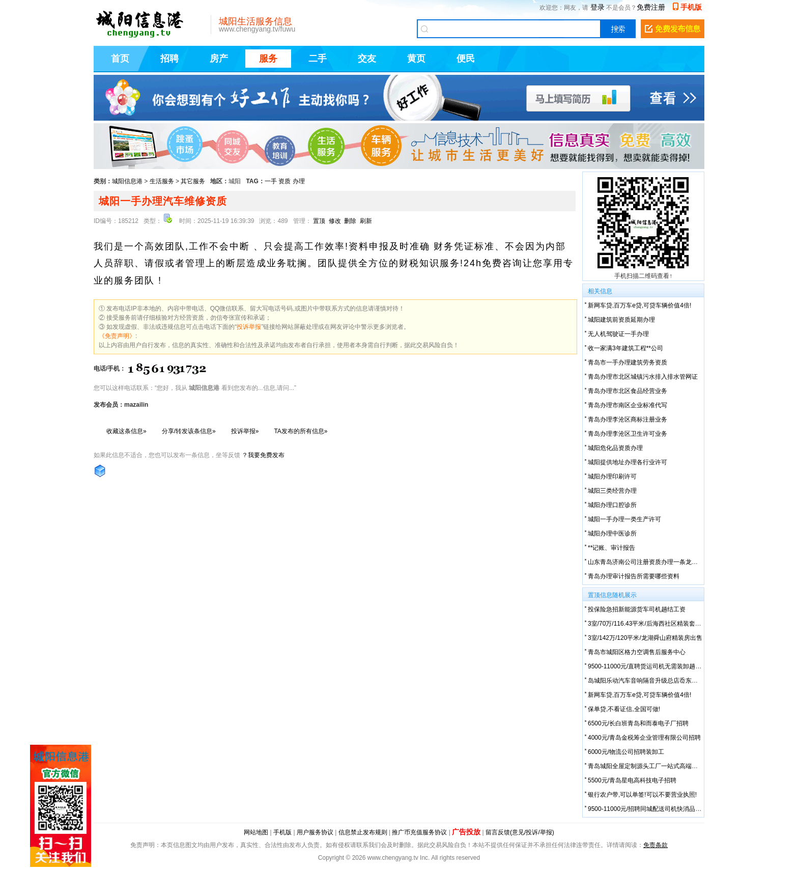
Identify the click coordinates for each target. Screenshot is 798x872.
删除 (350, 220)
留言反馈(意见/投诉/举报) (520, 832)
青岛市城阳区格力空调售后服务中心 (637, 652)
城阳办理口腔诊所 (612, 505)
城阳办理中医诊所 (612, 533)
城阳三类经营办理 (612, 490)
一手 (271, 181)
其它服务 (193, 181)
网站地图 (256, 832)
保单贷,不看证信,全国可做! (624, 709)
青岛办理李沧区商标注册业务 (627, 419)
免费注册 (651, 7)
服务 (268, 58)
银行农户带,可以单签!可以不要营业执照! (642, 794)
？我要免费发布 (263, 455)
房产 (219, 58)
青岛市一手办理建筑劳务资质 (627, 362)
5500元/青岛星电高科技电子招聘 (632, 780)
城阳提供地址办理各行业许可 (627, 462)
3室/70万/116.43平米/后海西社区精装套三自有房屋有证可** (668, 623)
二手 (317, 58)
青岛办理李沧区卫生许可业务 (627, 433)
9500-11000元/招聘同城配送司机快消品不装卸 (651, 808)
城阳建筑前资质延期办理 (621, 319)
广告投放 (466, 832)
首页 (120, 58)
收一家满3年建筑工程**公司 (625, 348)
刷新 (366, 220)
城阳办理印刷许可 (612, 476)
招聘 (169, 58)
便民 (466, 58)
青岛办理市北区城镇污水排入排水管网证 (643, 376)
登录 (597, 7)
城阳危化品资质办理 (615, 448)
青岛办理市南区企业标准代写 (627, 405)
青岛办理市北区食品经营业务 (627, 391)
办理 (299, 181)
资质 (284, 181)
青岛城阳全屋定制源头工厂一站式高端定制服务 (652, 766)
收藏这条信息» (126, 431)
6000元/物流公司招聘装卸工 (626, 751)
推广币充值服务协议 (419, 832)
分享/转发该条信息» (189, 431)
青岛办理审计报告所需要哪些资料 (633, 576)
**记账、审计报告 (611, 547)
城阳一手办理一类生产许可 (624, 519)
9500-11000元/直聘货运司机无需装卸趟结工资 (651, 666)
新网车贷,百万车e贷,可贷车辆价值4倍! (639, 305)
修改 (335, 220)
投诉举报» (245, 431)
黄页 (416, 58)
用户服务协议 (315, 832)
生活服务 (162, 181)
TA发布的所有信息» (300, 431)
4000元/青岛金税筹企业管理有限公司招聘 (644, 737)
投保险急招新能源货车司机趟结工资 (637, 609)
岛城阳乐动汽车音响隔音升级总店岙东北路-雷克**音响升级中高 (673, 680)
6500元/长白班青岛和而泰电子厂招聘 (638, 723)
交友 (367, 58)
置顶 (319, 220)
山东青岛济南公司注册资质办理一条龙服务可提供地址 (661, 562)
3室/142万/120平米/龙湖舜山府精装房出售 (645, 637)
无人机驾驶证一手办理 (618, 333)
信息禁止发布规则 (362, 832)
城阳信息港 (127, 181)
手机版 (691, 7)
